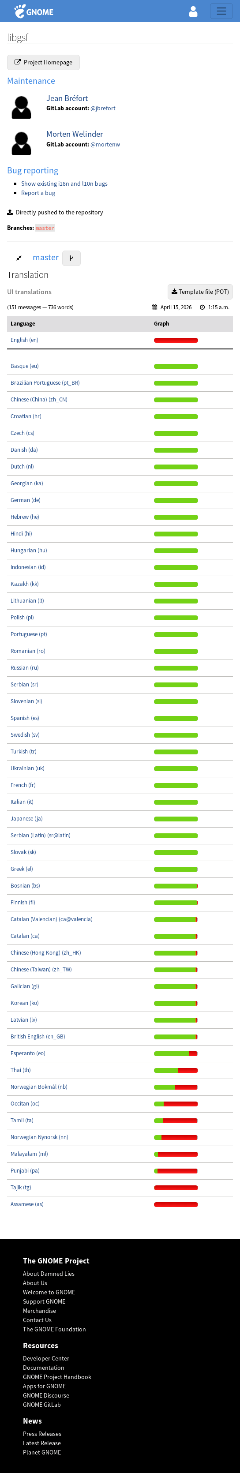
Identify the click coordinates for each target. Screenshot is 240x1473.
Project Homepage (43, 62)
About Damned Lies (49, 1274)
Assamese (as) (27, 1204)
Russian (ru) (25, 667)
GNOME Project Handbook (57, 1377)
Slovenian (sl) (26, 701)
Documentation (43, 1368)
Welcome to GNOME (49, 1292)
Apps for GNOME (44, 1386)
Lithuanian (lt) (27, 600)
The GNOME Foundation (54, 1329)
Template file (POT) (200, 292)
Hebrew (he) (25, 517)
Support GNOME (44, 1301)
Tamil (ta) (22, 1120)
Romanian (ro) (28, 651)
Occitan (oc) (25, 1103)
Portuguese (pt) (29, 634)
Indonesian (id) (28, 567)
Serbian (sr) (24, 684)
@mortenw (105, 144)
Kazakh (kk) (25, 584)
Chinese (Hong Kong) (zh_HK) (46, 952)
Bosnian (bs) (25, 885)
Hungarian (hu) (29, 550)
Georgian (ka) (27, 483)
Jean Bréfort (67, 98)
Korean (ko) (25, 1003)
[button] (193, 11)
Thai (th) (21, 1070)
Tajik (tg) (21, 1187)
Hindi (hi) (21, 533)
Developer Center (46, 1358)
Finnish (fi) (23, 902)
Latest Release (42, 1443)
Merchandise (39, 1311)
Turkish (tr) (24, 751)
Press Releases (42, 1434)
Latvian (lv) (24, 1019)
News (32, 1421)
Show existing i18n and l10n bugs (64, 183)
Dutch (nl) (22, 466)
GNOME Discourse (46, 1395)
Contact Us (37, 1320)
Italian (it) (22, 802)
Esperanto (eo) (28, 1053)
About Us (35, 1283)
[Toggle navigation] (221, 11)
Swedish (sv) (25, 734)
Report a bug (38, 193)
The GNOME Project (56, 1261)
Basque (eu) (25, 366)
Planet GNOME (42, 1452)
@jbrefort (103, 108)
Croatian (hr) (26, 416)
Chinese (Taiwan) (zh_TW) (41, 969)
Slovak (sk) (23, 852)
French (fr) (23, 785)
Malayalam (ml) (29, 1154)
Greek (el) (22, 869)
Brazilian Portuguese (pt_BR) (45, 382)
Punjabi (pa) (25, 1170)
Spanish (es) (25, 718)
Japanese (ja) (27, 818)
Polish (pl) (22, 617)
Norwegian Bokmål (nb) (39, 1087)
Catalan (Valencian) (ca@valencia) (52, 919)
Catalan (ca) (25, 936)
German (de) (26, 500)
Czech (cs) (22, 433)
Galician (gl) (25, 986)
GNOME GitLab (42, 1405)
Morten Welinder (74, 134)
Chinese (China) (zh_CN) (39, 399)
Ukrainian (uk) (28, 768)
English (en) (24, 340)
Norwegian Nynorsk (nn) (39, 1137)
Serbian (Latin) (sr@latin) (41, 835)
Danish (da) (24, 450)
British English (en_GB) (38, 1036)
